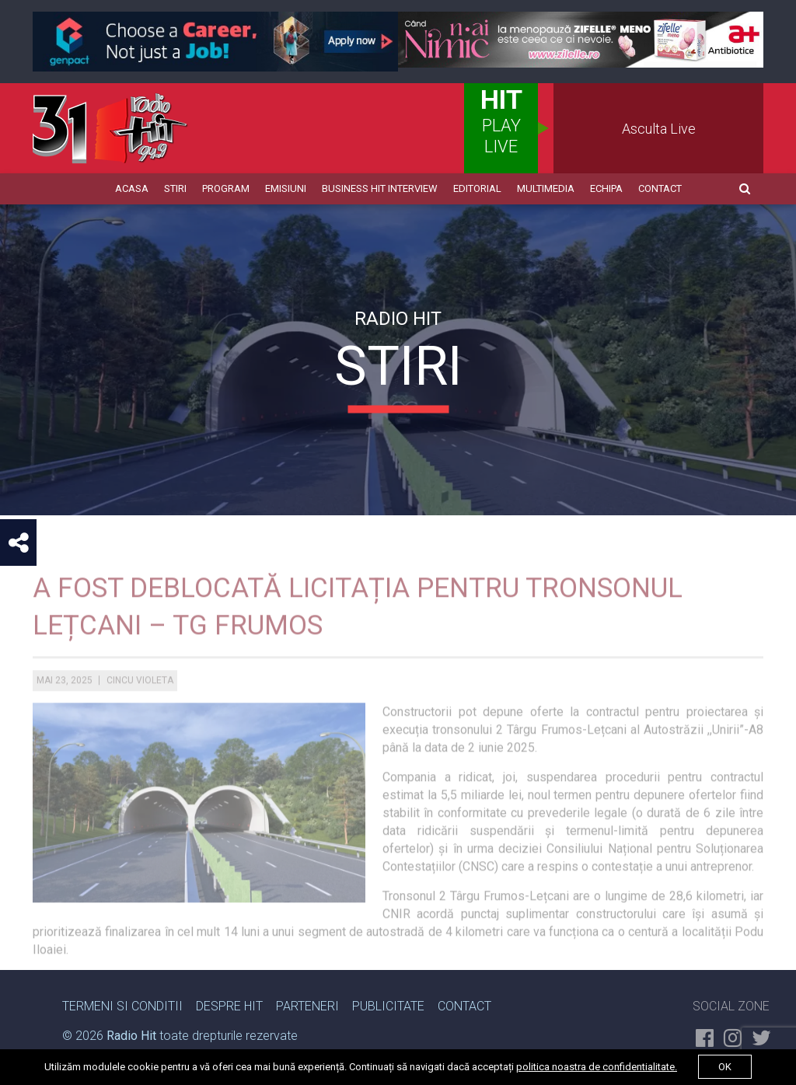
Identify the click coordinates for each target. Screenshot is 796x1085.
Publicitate (388, 1006)
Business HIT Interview (380, 188)
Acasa (131, 188)
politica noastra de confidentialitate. (596, 1067)
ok (724, 1067)
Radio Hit (131, 1035)
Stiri (175, 188)
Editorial (477, 188)
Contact (660, 188)
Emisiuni (285, 188)
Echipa (606, 188)
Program (226, 188)
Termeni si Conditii (122, 1006)
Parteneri (307, 1006)
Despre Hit (229, 1006)
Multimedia (545, 188)
